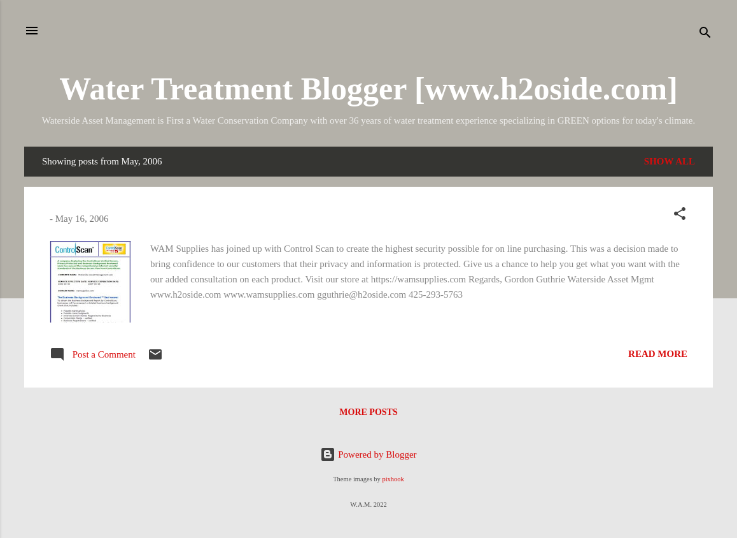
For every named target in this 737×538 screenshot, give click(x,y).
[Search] (705, 34)
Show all (669, 161)
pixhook (393, 479)
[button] (679, 216)
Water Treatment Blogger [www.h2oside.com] (368, 88)
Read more (657, 354)
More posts (368, 412)
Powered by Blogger (368, 454)
